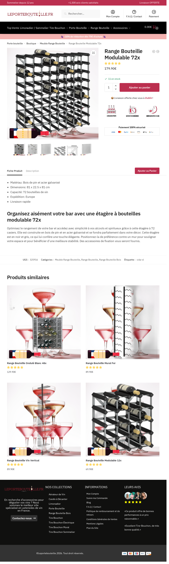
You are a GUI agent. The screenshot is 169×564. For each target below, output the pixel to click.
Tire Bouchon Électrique (61, 530)
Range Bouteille (89, 267)
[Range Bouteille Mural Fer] (122, 330)
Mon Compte (113, 14)
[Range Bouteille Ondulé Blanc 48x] (44, 330)
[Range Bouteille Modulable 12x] (122, 428)
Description (32, 179)
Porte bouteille (15, 51)
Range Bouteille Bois (110, 267)
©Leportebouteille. (46, 561)
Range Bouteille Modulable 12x (103, 468)
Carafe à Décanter (58, 507)
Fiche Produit (14, 179)
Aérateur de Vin (57, 502)
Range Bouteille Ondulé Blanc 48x (26, 371)
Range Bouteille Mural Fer (101, 371)
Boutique (31, 51)
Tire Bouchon (56, 525)
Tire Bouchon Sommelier (62, 540)
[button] (93, 61)
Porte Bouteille (57, 516)
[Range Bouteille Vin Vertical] (44, 428)
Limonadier (55, 511)
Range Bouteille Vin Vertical (23, 468)
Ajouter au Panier (147, 178)
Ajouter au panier (139, 95)
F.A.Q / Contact (134, 14)
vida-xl (140, 267)
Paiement (154, 14)
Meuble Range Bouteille (52, 51)
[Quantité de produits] (109, 95)
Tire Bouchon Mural (59, 535)
